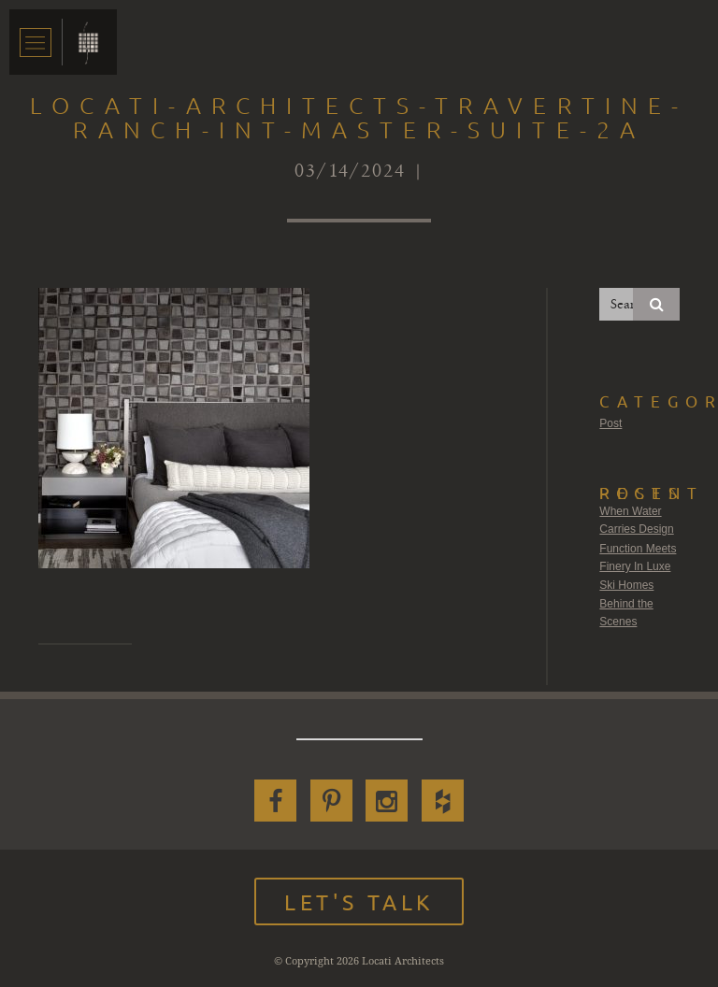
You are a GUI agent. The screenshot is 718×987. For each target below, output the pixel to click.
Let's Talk (359, 901)
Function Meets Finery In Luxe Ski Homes (637, 567)
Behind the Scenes (626, 613)
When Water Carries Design (636, 520)
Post (610, 423)
